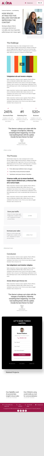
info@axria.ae (30, 2)
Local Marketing (15, 10)
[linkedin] (26, 455)
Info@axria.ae (40, 448)
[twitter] (21, 455)
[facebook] (18, 455)
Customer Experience (6, 10)
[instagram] (23, 455)
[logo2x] (7, 1)
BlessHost (39, 452)
